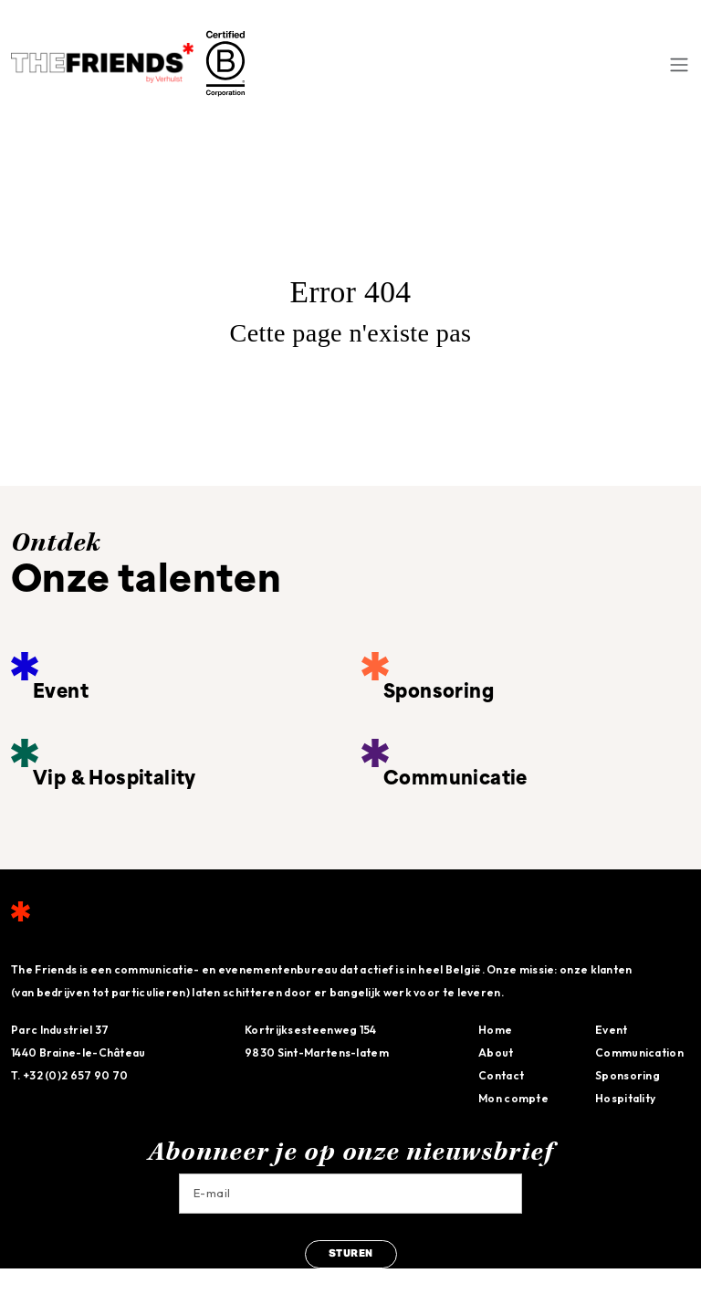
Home (495, 1030)
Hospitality (625, 1098)
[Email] (350, 1193)
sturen (351, 1254)
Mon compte (513, 1098)
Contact (501, 1075)
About (496, 1052)
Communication (639, 1052)
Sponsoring (627, 1075)
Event (611, 1030)
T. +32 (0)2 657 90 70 (69, 1075)
